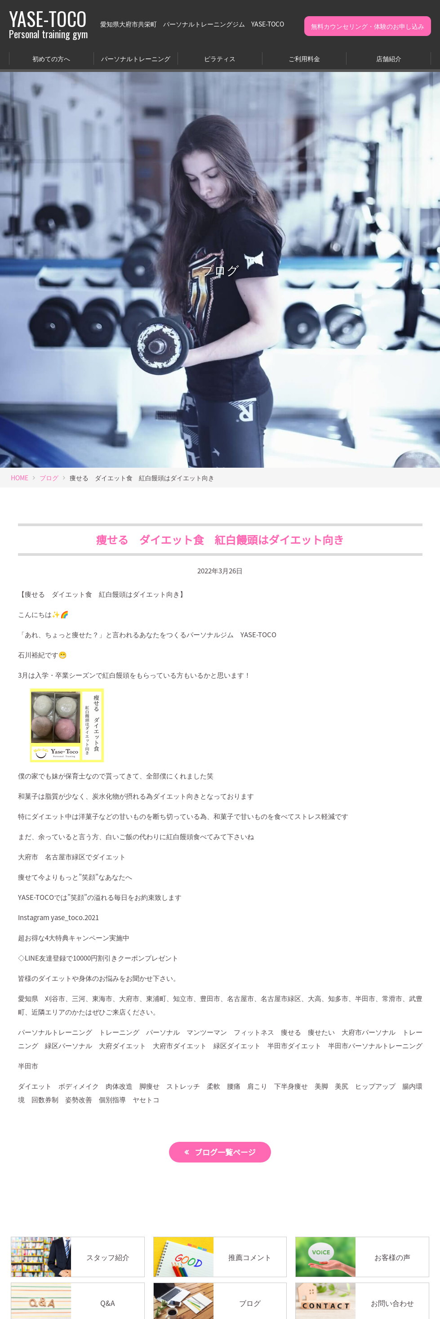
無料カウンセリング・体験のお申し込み (367, 26)
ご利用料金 (304, 58)
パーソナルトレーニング (135, 58)
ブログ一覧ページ (225, 1152)
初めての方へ (51, 58)
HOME (19, 477)
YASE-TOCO (48, 24)
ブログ (49, 477)
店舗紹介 (388, 58)
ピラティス (220, 58)
